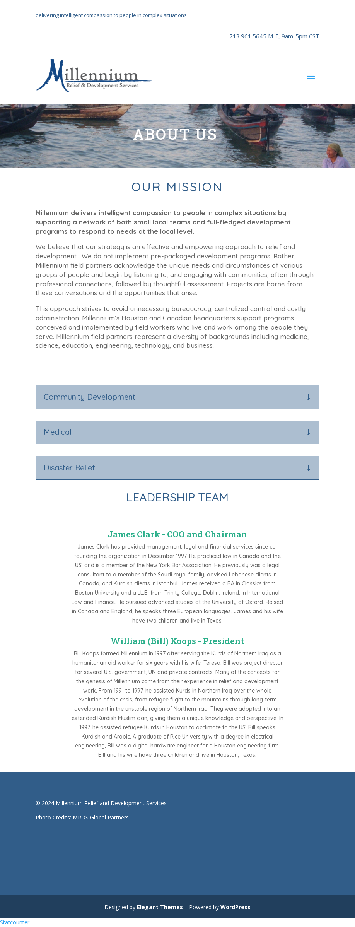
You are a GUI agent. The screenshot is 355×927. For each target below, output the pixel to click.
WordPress (235, 907)
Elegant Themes (160, 907)
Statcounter (14, 922)
